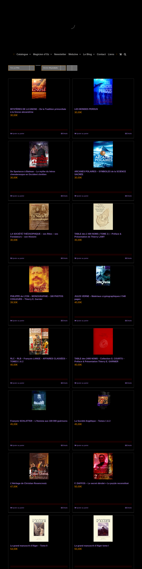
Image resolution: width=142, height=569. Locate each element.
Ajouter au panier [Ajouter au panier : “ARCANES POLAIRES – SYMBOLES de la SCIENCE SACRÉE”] (82, 196)
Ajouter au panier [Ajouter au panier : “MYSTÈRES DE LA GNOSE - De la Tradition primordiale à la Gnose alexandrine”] (18, 134)
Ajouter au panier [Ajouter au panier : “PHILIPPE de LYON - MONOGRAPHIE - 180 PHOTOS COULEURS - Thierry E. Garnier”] (18, 321)
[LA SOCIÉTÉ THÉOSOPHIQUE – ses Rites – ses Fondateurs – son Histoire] (39, 216)
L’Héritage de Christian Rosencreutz (28, 483)
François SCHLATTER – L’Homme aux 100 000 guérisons (38, 421)
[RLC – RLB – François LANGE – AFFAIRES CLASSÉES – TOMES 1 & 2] (39, 341)
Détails (65, 134)
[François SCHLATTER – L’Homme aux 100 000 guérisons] (39, 404)
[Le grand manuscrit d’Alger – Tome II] (39, 528)
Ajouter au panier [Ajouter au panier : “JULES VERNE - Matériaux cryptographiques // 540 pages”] (82, 321)
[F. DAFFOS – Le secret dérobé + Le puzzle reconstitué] (103, 466)
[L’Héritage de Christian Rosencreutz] (39, 466)
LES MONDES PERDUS (86, 109)
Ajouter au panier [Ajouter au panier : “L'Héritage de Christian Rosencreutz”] (18, 508)
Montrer (50, 68)
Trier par (14, 68)
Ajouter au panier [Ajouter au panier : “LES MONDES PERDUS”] (82, 134)
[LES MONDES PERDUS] (103, 92)
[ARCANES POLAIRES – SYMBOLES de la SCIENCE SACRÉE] (103, 154)
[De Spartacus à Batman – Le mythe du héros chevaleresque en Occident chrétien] (39, 154)
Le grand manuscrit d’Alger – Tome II (29, 546)
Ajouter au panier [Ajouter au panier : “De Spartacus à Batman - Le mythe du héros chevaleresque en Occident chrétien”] (18, 196)
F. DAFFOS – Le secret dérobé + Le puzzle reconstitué (102, 483)
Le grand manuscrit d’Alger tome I (92, 546)
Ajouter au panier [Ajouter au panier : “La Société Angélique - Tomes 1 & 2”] (82, 445)
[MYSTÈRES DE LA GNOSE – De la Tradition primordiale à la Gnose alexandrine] (39, 92)
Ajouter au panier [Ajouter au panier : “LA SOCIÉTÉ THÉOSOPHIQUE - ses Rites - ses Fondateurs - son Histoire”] (18, 258)
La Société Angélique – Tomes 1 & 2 (93, 421)
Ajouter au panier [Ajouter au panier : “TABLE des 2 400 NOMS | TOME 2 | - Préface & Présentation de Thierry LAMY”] (82, 258)
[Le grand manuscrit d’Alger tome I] (103, 528)
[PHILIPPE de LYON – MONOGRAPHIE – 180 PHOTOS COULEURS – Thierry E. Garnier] (39, 279)
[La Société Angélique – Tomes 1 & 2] (103, 404)
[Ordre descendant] (38, 65)
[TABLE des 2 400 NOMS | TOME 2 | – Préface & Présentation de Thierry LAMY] (103, 216)
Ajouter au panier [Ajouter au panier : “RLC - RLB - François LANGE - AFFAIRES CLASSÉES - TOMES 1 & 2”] (18, 383)
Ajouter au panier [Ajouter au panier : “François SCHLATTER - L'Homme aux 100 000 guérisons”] (18, 445)
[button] (125, 54)
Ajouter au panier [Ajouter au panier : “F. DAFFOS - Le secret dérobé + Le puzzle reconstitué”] (82, 508)
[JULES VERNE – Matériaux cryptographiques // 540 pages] (103, 279)
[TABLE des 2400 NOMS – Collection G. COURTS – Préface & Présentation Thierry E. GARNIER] (103, 341)
